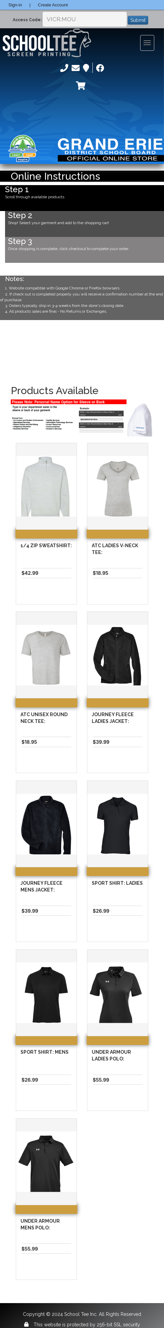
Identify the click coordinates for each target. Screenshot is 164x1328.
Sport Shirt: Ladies (117, 883)
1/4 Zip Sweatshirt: (46, 545)
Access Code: (27, 20)
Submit (138, 20)
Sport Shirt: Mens (44, 1052)
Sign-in (15, 4)
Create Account (53, 4)
